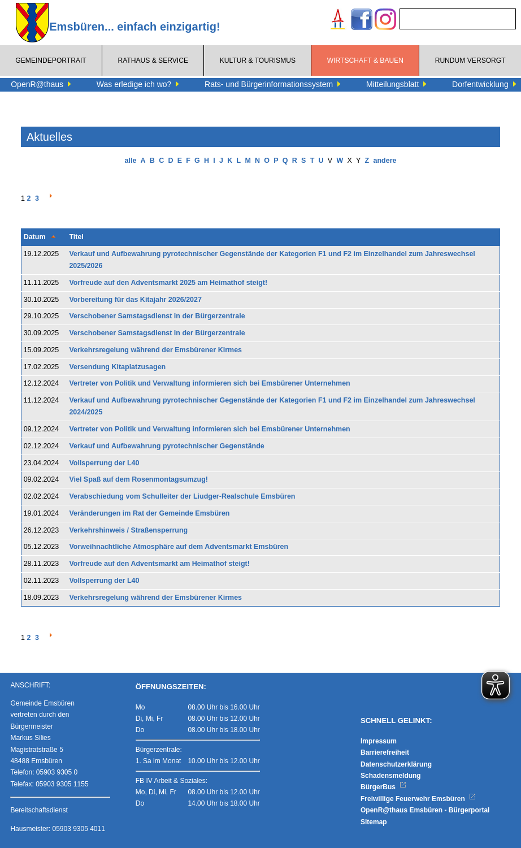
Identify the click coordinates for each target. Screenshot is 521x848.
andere (384, 161)
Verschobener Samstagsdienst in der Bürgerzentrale (157, 316)
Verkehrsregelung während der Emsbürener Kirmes (155, 350)
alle (131, 161)
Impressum (379, 741)
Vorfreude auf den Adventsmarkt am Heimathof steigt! (159, 564)
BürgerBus (383, 787)
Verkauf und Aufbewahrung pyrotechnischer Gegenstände (166, 446)
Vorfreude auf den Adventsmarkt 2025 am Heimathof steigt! (168, 283)
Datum (35, 237)
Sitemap (374, 822)
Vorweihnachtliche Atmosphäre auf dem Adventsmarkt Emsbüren (178, 547)
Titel (76, 237)
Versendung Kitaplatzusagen (117, 367)
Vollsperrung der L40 (104, 463)
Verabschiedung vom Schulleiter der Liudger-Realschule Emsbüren (182, 496)
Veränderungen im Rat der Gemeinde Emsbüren (149, 513)
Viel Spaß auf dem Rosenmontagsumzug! (138, 479)
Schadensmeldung (391, 776)
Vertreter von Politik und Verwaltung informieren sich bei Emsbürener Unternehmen (209, 383)
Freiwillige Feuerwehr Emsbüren (418, 799)
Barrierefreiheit (385, 752)
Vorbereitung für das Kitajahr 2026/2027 (135, 300)
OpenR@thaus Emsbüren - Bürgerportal (425, 810)
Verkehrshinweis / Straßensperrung (128, 530)
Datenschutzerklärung (396, 764)
